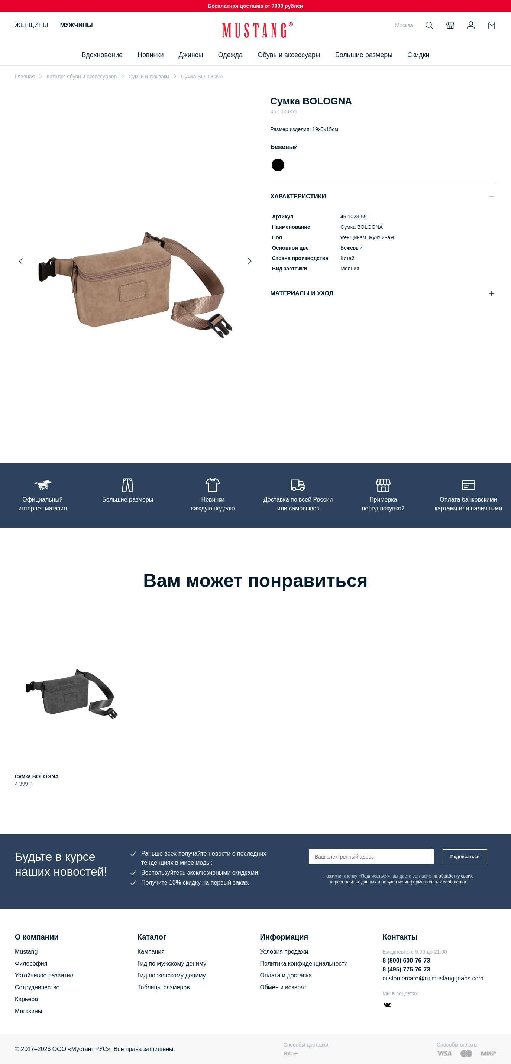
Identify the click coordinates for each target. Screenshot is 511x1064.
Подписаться (464, 856)
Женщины (31, 25)
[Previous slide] (21, 261)
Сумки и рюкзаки (149, 77)
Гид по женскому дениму (172, 975)
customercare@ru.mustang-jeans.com (432, 978)
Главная (25, 77)
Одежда (230, 55)
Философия (31, 963)
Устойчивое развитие (44, 975)
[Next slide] (250, 261)
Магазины (28, 1011)
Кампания (151, 951)
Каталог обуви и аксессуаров (81, 77)
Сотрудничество (37, 987)
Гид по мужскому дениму (172, 963)
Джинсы (190, 55)
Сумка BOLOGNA (37, 776)
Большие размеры (363, 55)
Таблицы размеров (164, 987)
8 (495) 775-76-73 (406, 969)
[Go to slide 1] (135, 429)
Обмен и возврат (283, 987)
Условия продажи (284, 951)
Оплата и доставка (286, 975)
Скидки (418, 55)
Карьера (26, 999)
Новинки (151, 55)
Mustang (26, 951)
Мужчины (76, 25)
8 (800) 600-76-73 (406, 960)
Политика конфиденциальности (304, 963)
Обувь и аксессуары (289, 55)
